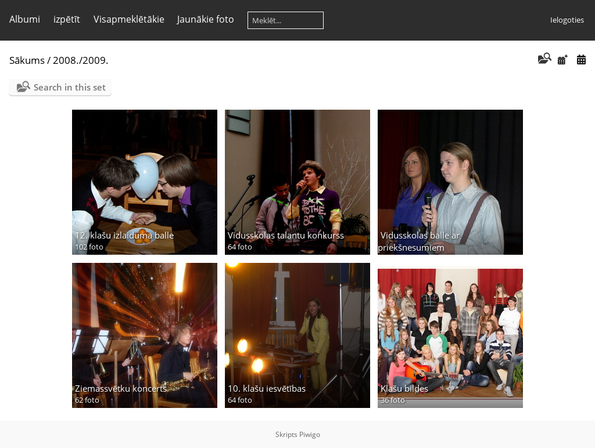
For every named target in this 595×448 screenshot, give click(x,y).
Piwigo (309, 434)
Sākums (27, 60)
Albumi (24, 19)
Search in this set (70, 87)
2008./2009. (81, 60)
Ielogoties (567, 20)
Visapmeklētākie (129, 19)
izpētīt (66, 19)
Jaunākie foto (205, 19)
